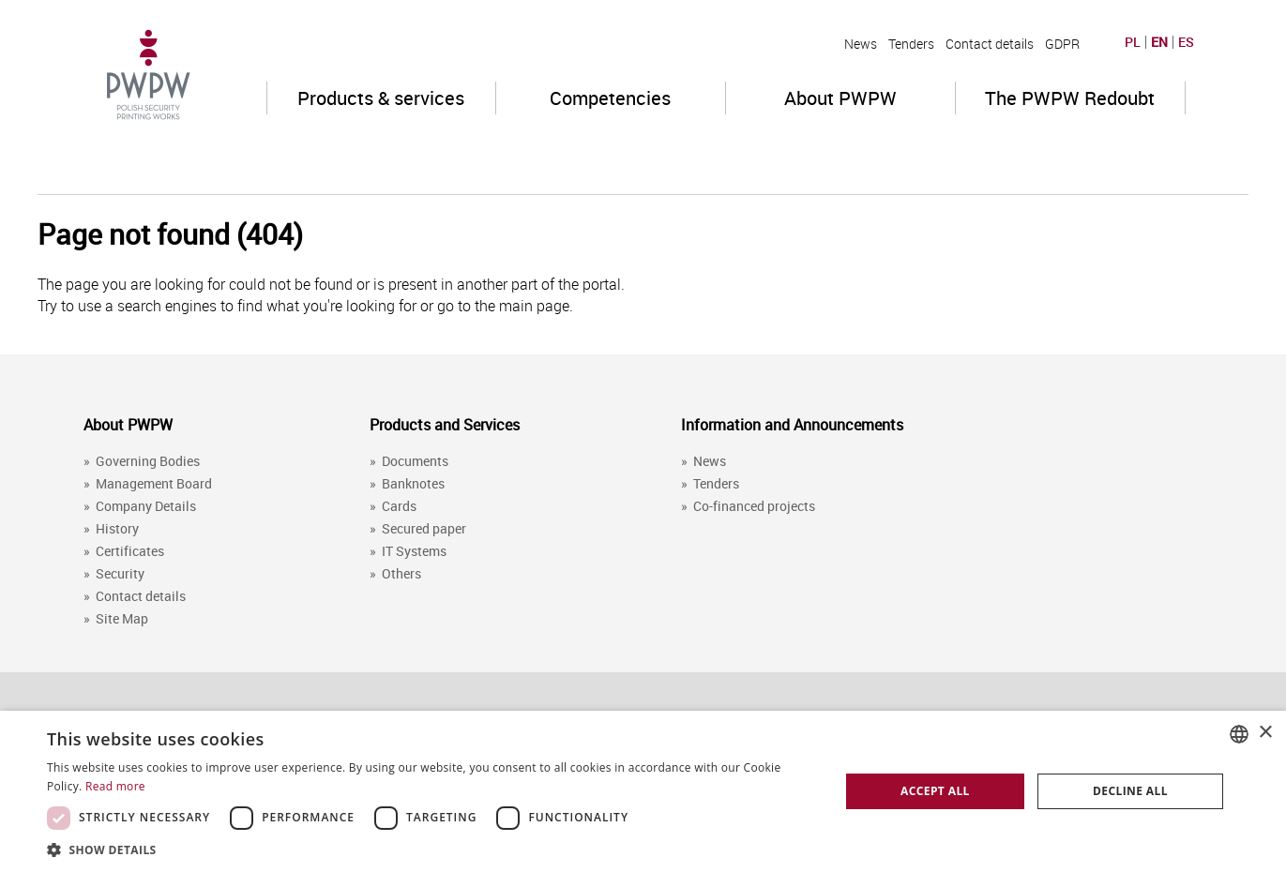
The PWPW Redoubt (1070, 98)
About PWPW (840, 98)
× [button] (1265, 733)
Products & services (380, 98)
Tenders (911, 44)
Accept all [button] (935, 791)
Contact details (990, 44)
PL (1133, 42)
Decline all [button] (1130, 791)
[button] (431, 849)
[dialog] (643, 791)
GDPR (1062, 44)
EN (1159, 42)
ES (1186, 42)
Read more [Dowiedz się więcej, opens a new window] (115, 786)
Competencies (610, 98)
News (860, 44)
